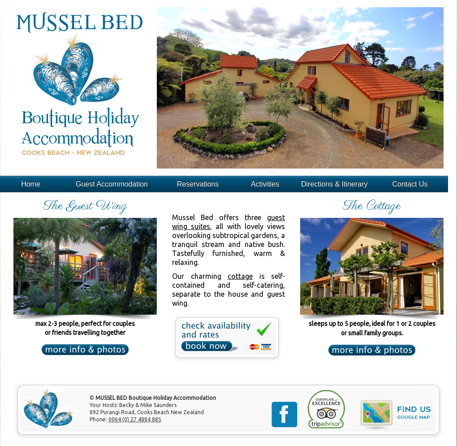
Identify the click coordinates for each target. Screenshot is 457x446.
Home (30, 184)
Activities (265, 184)
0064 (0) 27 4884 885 (134, 419)
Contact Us (409, 184)
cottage (240, 276)
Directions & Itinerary (334, 184)
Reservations (198, 184)
